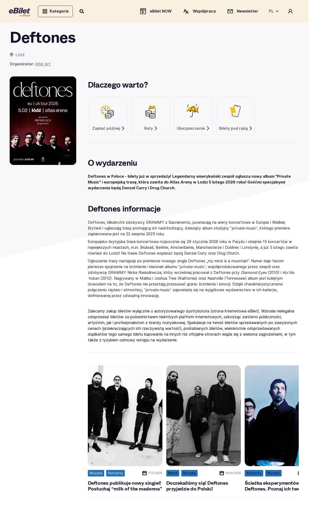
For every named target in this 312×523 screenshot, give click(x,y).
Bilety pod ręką (236, 129)
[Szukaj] (83, 11)
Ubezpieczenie (193, 129)
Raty (151, 129)
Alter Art (43, 64)
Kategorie (56, 11)
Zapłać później (108, 129)
